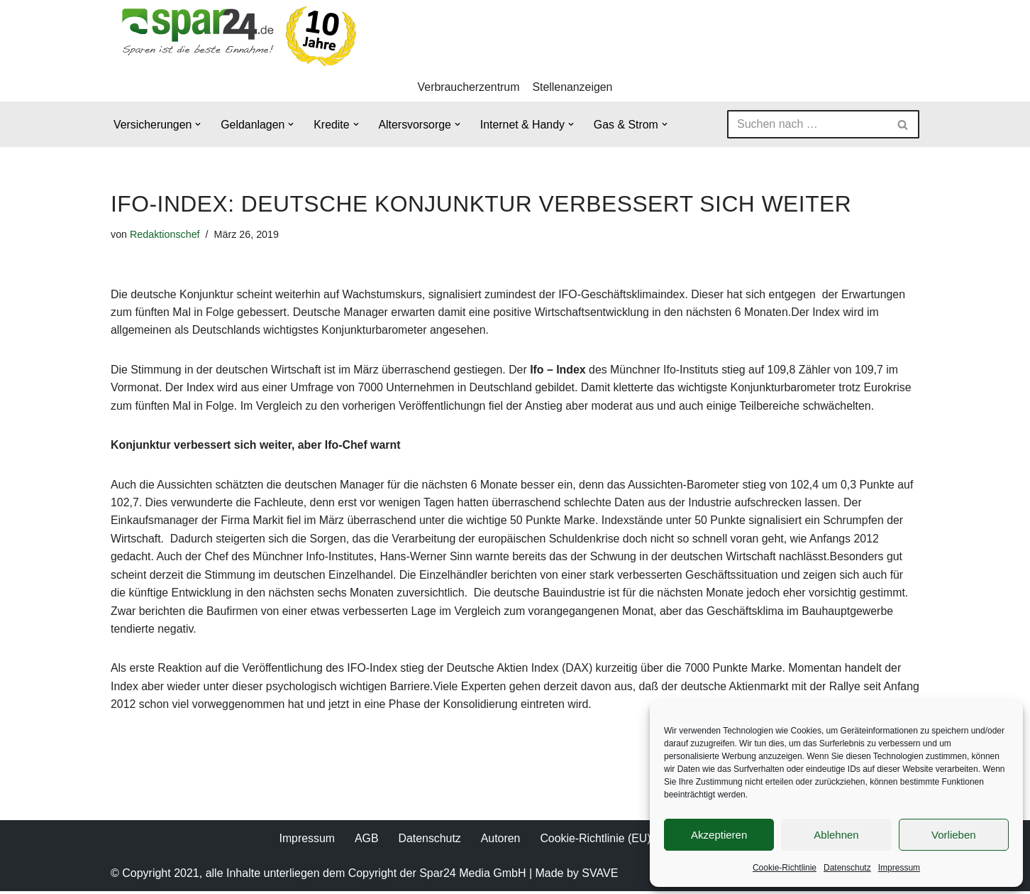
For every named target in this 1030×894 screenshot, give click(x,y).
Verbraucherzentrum (468, 87)
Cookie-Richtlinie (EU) (595, 841)
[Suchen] (807, 125)
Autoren (500, 841)
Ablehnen (836, 835)
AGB (366, 841)
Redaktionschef (165, 234)
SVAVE (600, 876)
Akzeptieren (719, 835)
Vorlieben (953, 835)
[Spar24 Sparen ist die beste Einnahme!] (235, 36)
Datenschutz (847, 868)
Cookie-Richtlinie (784, 868)
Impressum (899, 868)
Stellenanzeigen (573, 87)
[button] (198, 125)
